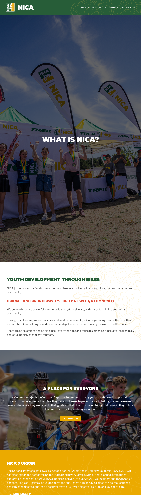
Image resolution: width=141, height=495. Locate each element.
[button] (4, 402)
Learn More (71, 420)
